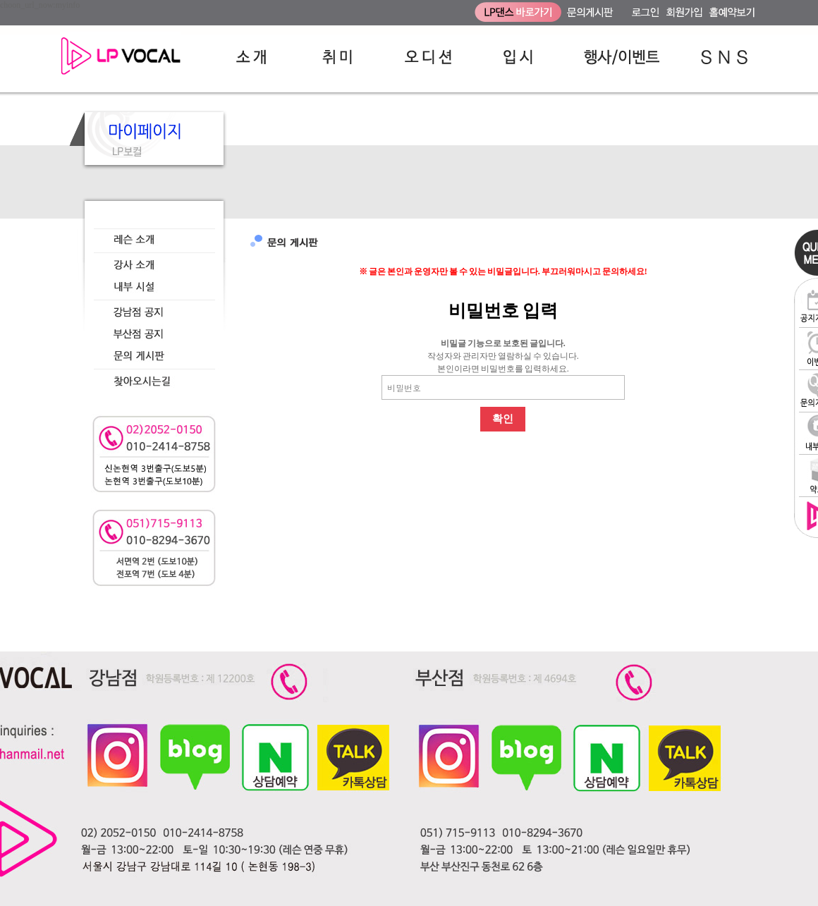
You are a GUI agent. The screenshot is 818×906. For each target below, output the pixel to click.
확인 (502, 418)
